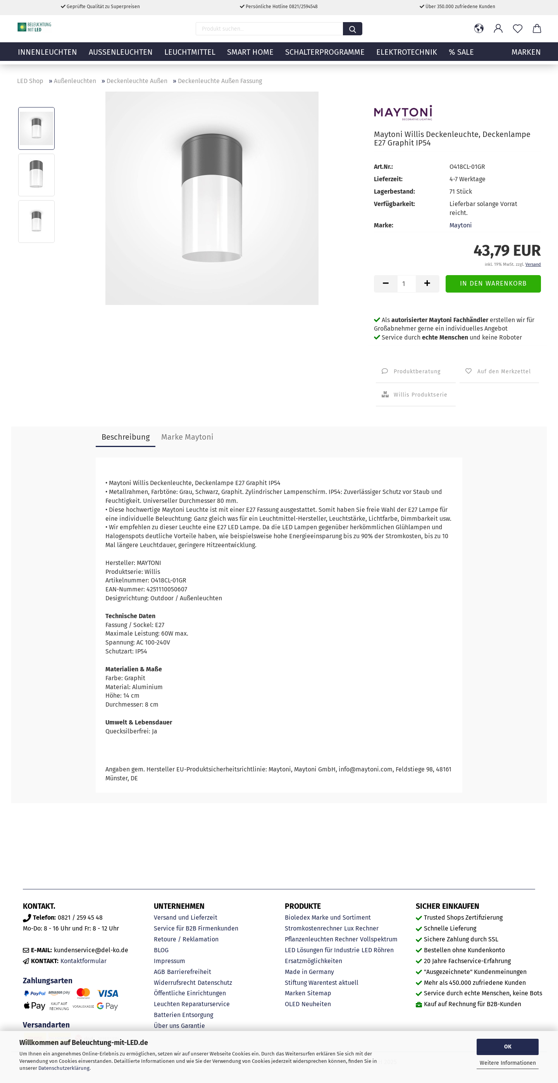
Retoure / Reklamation (186, 939)
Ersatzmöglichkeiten (313, 961)
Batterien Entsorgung (183, 1015)
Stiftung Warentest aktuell (321, 982)
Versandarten (46, 1025)
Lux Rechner (361, 928)
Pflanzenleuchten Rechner (321, 939)
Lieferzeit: (388, 179)
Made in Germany (309, 972)
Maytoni (461, 225)
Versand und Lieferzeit (185, 917)
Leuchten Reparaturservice (192, 1004)
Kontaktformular (83, 961)
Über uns (166, 1025)
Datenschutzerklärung (64, 1068)
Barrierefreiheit (189, 972)
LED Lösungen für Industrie (322, 950)
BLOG (161, 950)
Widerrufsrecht (175, 982)
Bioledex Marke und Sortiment (328, 917)
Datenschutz (215, 982)
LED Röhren (378, 950)
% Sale (461, 56)
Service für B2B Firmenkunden (196, 928)
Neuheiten (316, 1004)
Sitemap (319, 993)
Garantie (193, 1025)
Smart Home (250, 56)
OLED (292, 1004)
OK (508, 1046)
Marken (295, 993)
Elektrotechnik (406, 56)
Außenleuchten (121, 56)
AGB (159, 972)
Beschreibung (126, 437)
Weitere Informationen (508, 1063)
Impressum (169, 961)
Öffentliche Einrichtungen (190, 993)
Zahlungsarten (47, 980)
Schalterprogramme (325, 56)
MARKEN (526, 56)
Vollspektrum (379, 939)
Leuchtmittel (189, 56)
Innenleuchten (47, 56)
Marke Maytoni (187, 437)
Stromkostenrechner (313, 928)
